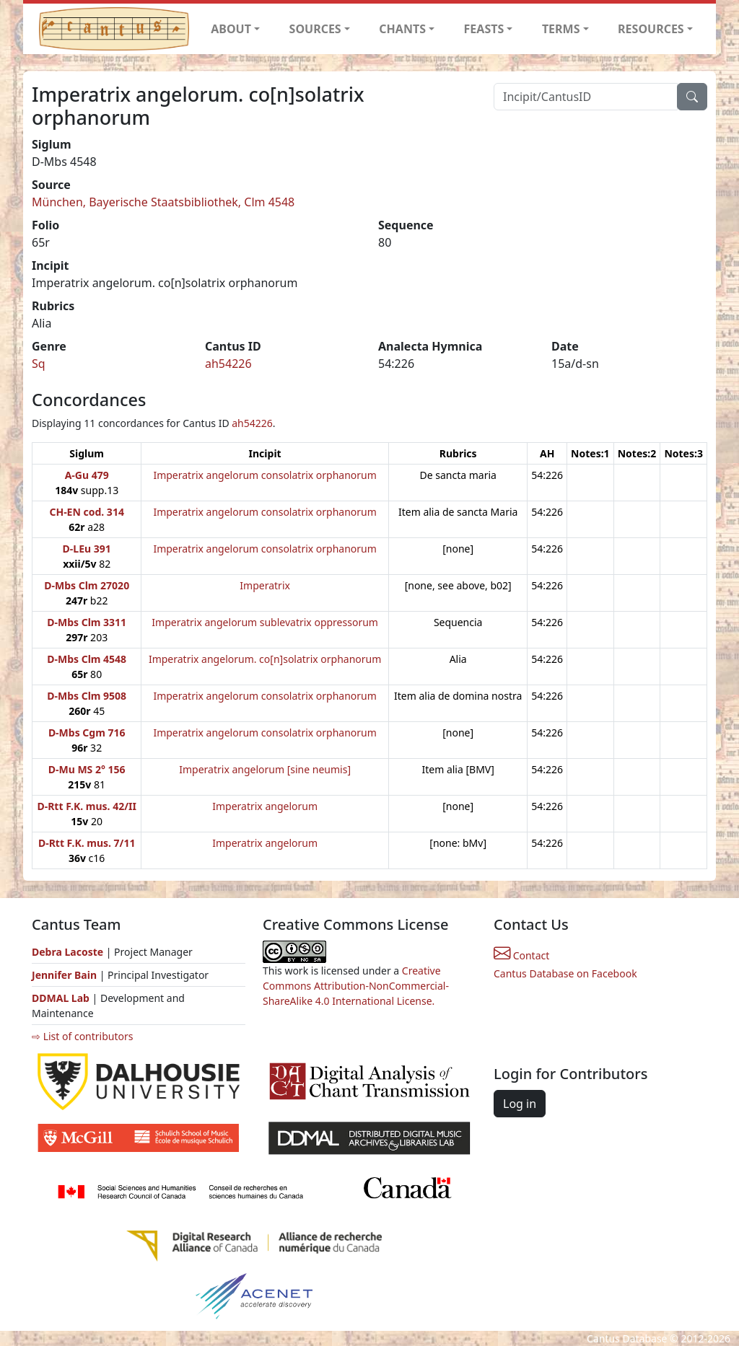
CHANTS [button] (402, 29)
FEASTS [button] (484, 29)
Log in (519, 1104)
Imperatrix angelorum (265, 806)
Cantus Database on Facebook (565, 973)
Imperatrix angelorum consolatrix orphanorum (264, 475)
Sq (38, 363)
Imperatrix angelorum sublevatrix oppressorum (265, 622)
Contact (521, 955)
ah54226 (228, 363)
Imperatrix (265, 585)
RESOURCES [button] (651, 29)
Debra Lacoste (67, 952)
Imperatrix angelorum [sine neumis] (265, 769)
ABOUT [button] (231, 29)
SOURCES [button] (315, 29)
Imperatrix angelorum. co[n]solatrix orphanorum (265, 659)
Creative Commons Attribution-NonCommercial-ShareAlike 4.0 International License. (356, 986)
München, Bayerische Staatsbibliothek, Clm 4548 (163, 202)
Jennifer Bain (66, 975)
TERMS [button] (561, 29)
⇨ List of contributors (82, 1036)
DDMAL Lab (60, 998)
